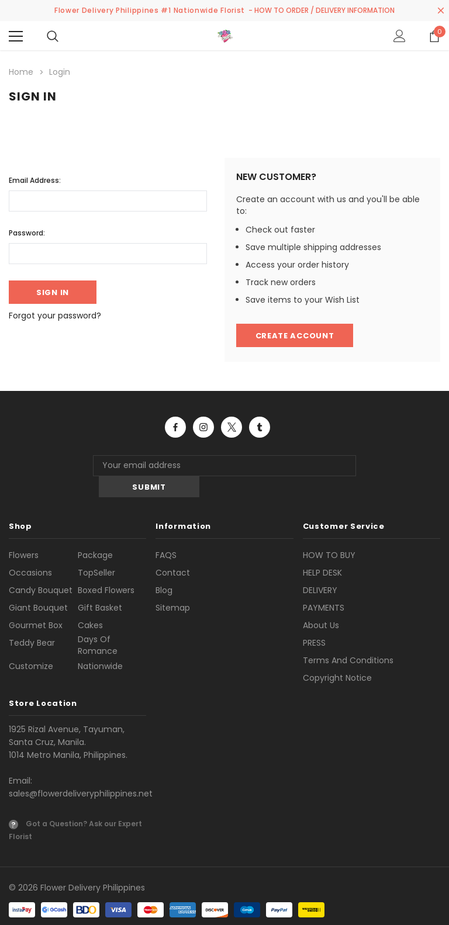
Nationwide (100, 645)
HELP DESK (322, 551)
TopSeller (96, 551)
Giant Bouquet (38, 587)
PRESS (314, 622)
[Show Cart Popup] (434, 36)
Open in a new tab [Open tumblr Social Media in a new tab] (259, 427)
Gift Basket (100, 587)
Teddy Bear (32, 622)
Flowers (24, 534)
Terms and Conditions (348, 639)
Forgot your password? (55, 315)
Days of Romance (98, 624)
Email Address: (35, 180)
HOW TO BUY (329, 534)
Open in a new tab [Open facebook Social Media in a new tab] (175, 427)
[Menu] (16, 36)
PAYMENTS (323, 587)
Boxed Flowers (106, 569)
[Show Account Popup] (399, 36)
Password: (27, 233)
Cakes (90, 604)
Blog (164, 569)
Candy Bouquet (40, 569)
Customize (31, 645)
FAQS (166, 534)
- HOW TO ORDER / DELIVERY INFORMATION (321, 10)
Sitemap (173, 587)
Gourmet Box (36, 604)
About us (321, 604)
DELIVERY (320, 569)
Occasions (30, 551)
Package (95, 534)
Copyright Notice (337, 657)
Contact (173, 551)
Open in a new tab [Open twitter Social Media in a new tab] (231, 427)
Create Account (294, 335)
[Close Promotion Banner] (441, 10)
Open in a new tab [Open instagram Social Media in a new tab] (203, 427)
